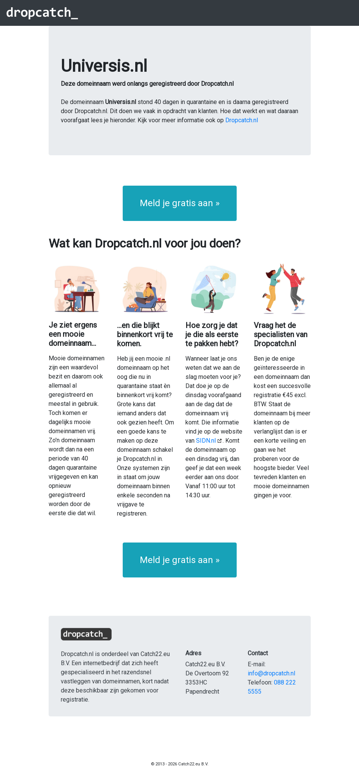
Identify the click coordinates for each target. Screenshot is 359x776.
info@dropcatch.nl (271, 673)
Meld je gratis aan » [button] (180, 203)
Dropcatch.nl (241, 120)
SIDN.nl (206, 440)
